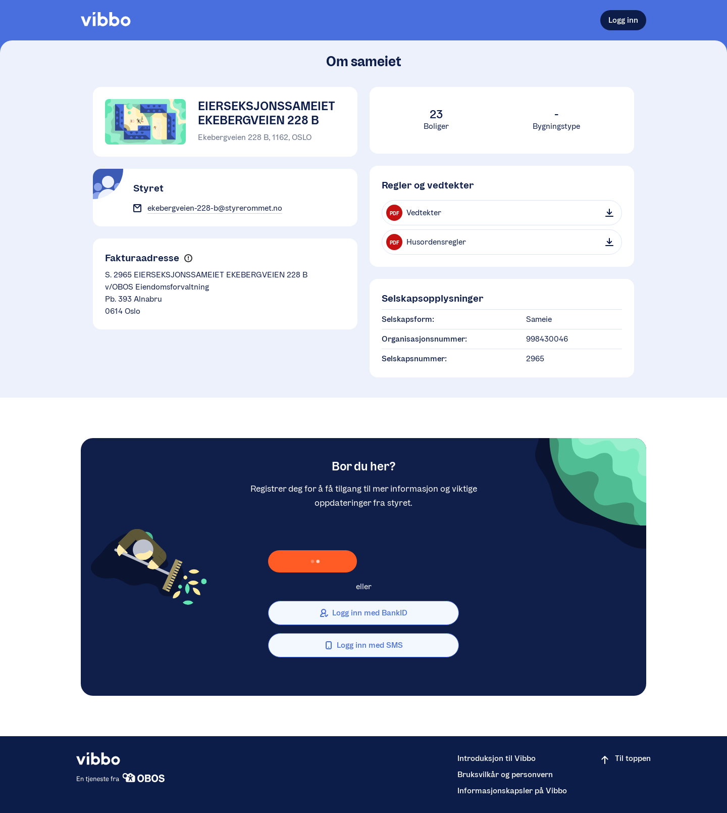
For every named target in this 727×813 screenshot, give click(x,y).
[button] (188, 258)
